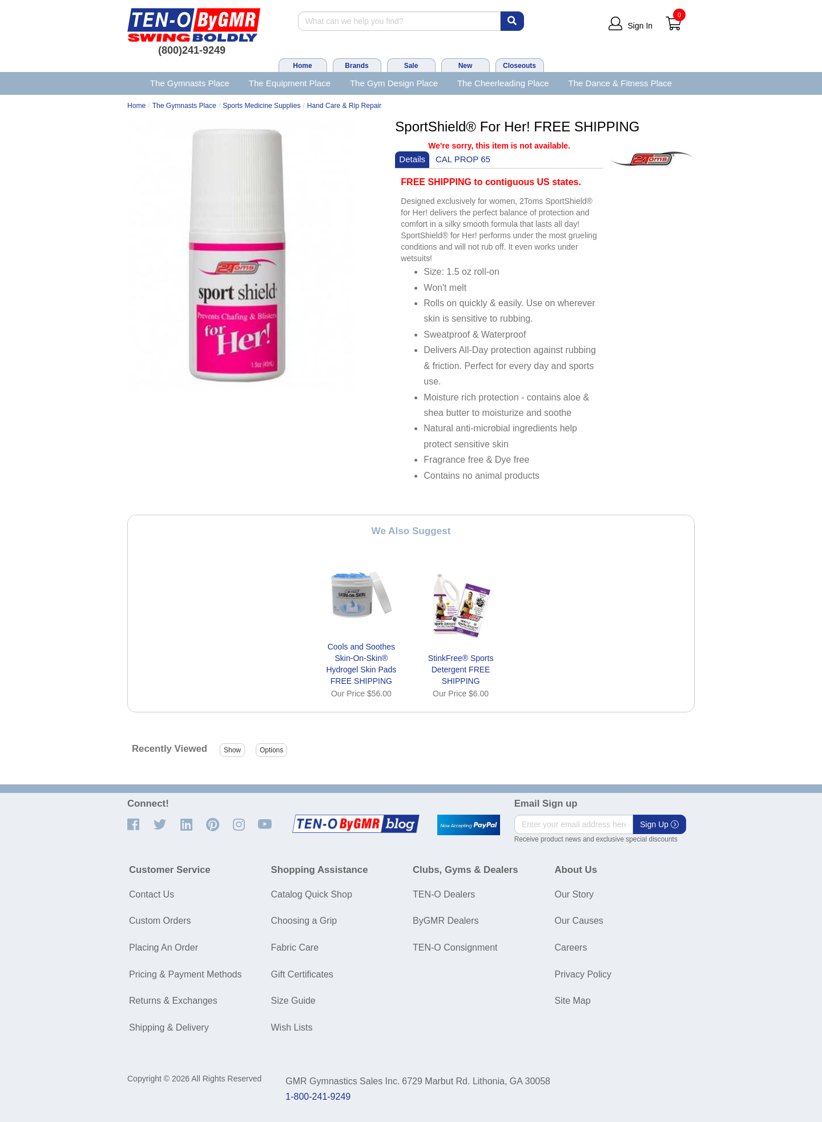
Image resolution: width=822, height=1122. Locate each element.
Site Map (573, 1000)
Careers (571, 947)
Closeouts (519, 66)
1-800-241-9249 (317, 1096)
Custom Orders (160, 920)
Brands (356, 66)
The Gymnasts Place (189, 83)
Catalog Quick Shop (311, 894)
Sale (411, 66)
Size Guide (293, 1000)
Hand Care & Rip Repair (344, 106)
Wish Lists (292, 1027)
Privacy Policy (583, 974)
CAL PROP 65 (463, 159)
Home (302, 66)
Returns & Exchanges (173, 1000)
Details (412, 159)
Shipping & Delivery (169, 1027)
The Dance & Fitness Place (620, 83)
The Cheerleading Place (503, 83)
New (465, 66)
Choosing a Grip (304, 920)
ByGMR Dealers (446, 920)
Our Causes (579, 920)
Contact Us (151, 894)
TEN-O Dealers (444, 894)
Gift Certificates (302, 974)
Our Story (574, 894)
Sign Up (659, 824)
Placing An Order (163, 947)
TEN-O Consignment (455, 947)
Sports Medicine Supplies (261, 106)
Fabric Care (295, 947)
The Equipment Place (290, 83)
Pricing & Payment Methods (185, 974)
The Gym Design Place (394, 83)
